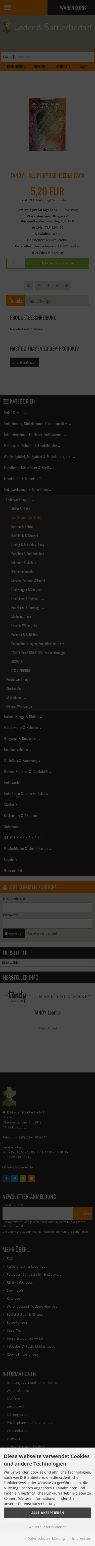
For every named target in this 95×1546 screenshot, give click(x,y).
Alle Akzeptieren (47, 1512)
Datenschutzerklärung (46, 1538)
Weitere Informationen (47, 1527)
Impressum (81, 1538)
